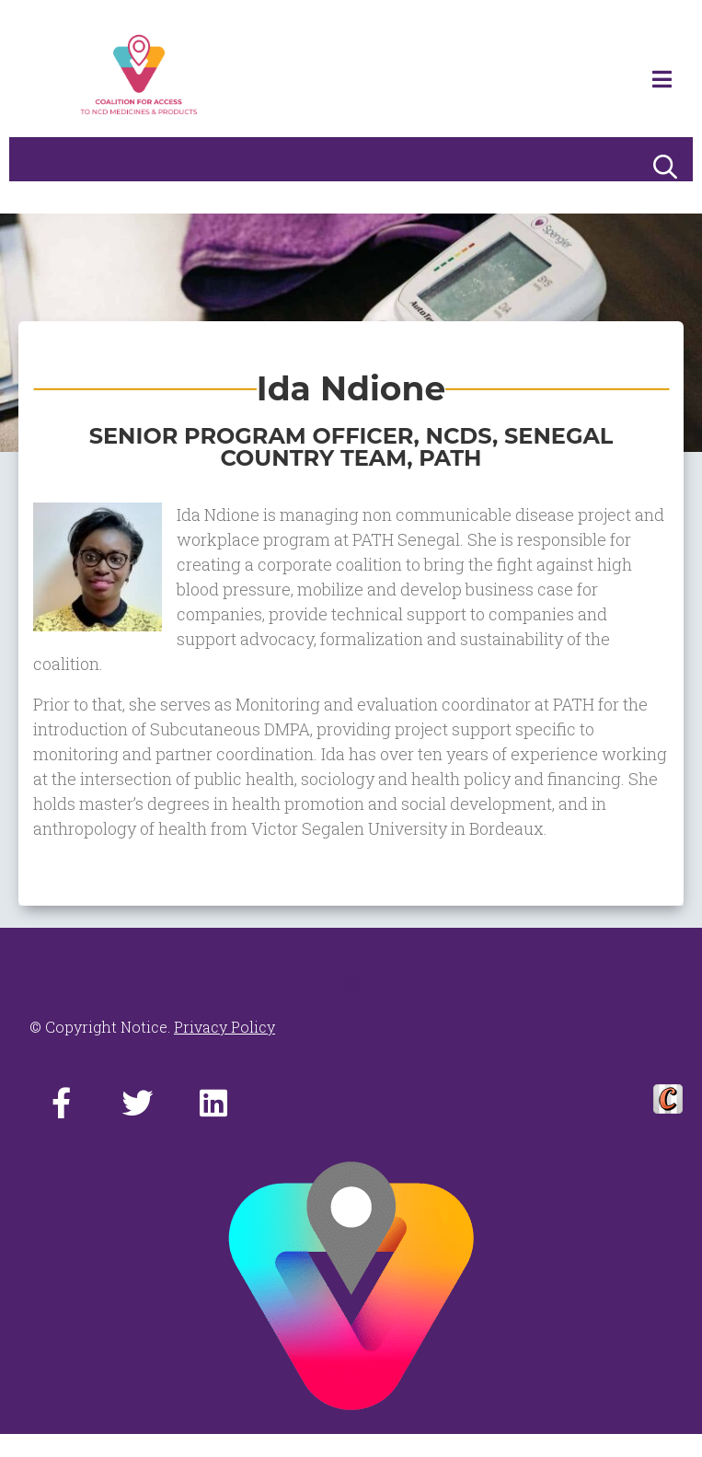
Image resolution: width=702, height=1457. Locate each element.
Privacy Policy (224, 1026)
